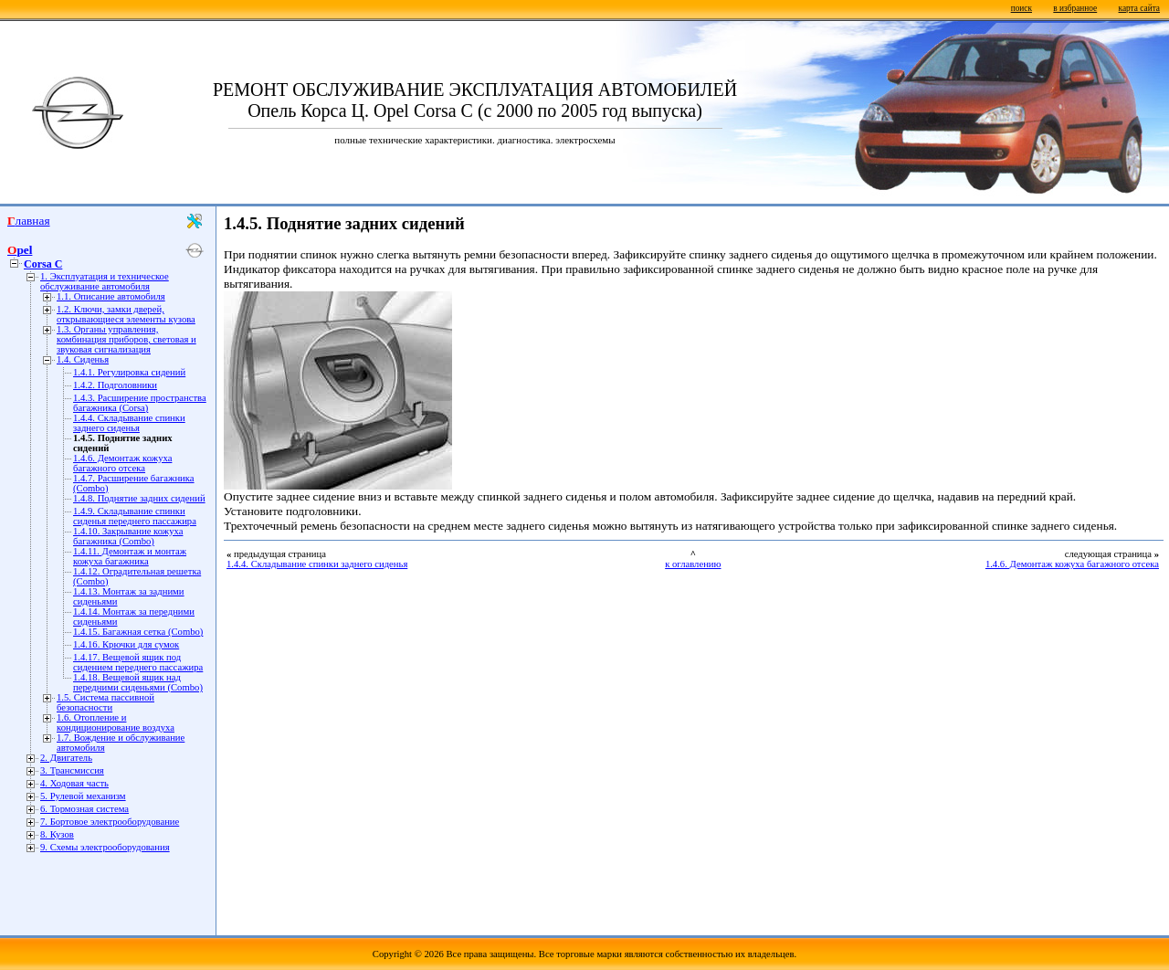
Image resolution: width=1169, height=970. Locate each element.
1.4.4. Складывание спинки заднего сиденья (129, 423)
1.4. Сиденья (83, 359)
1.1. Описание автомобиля (111, 296)
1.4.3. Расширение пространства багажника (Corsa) (139, 403)
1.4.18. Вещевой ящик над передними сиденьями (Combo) (138, 682)
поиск (1021, 8)
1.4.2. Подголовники (115, 385)
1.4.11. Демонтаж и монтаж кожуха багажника (129, 556)
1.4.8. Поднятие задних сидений (139, 498)
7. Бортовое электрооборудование (109, 822)
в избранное (1075, 8)
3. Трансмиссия (72, 770)
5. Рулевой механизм (83, 796)
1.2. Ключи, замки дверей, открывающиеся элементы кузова (126, 314)
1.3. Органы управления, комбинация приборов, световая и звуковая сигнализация (126, 339)
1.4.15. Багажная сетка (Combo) (138, 632)
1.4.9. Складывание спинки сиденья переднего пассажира (134, 516)
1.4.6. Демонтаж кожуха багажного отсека (122, 463)
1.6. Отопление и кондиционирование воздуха (115, 722)
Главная (28, 220)
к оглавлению (693, 564)
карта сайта (1139, 8)
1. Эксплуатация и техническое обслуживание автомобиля (104, 281)
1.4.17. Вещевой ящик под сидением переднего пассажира (138, 662)
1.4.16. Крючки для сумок (126, 644)
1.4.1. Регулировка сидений (129, 372)
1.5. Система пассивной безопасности (105, 702)
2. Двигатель (66, 758)
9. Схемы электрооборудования (105, 847)
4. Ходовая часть (74, 783)
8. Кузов (57, 834)
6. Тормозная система (84, 809)
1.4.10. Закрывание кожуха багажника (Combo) (128, 536)
